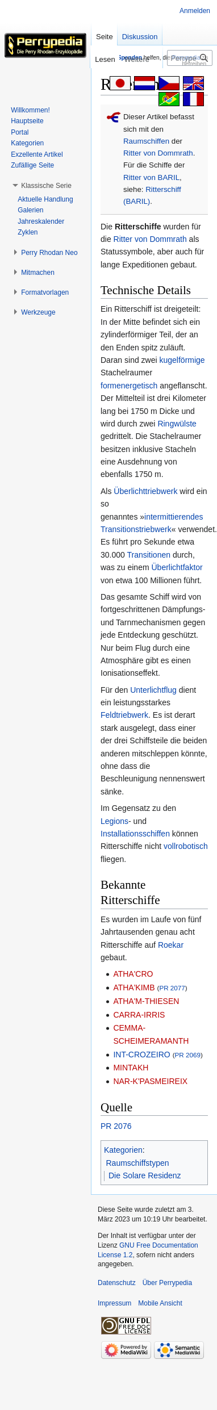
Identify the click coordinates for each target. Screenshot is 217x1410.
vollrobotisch (186, 846)
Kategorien (123, 1149)
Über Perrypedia (167, 1283)
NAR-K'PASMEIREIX (150, 1081)
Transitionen (148, 554)
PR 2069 (188, 1054)
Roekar (170, 944)
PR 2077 (172, 987)
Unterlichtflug (153, 689)
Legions (114, 821)
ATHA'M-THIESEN (146, 1001)
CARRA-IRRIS (139, 1014)
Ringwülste (176, 423)
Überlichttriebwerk (145, 491)
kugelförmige (182, 360)
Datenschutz (117, 1283)
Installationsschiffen (135, 833)
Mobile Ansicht (160, 1303)
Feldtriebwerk (124, 714)
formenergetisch (129, 385)
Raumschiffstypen (137, 1163)
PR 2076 (116, 1126)
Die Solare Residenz (144, 1175)
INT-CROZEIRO (141, 1054)
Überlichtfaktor (176, 567)
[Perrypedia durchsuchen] (189, 58)
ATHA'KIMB (134, 987)
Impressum (114, 1303)
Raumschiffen (146, 141)
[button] (46, 186)
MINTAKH (130, 1067)
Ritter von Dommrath (158, 153)
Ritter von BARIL (151, 177)
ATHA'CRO (133, 973)
